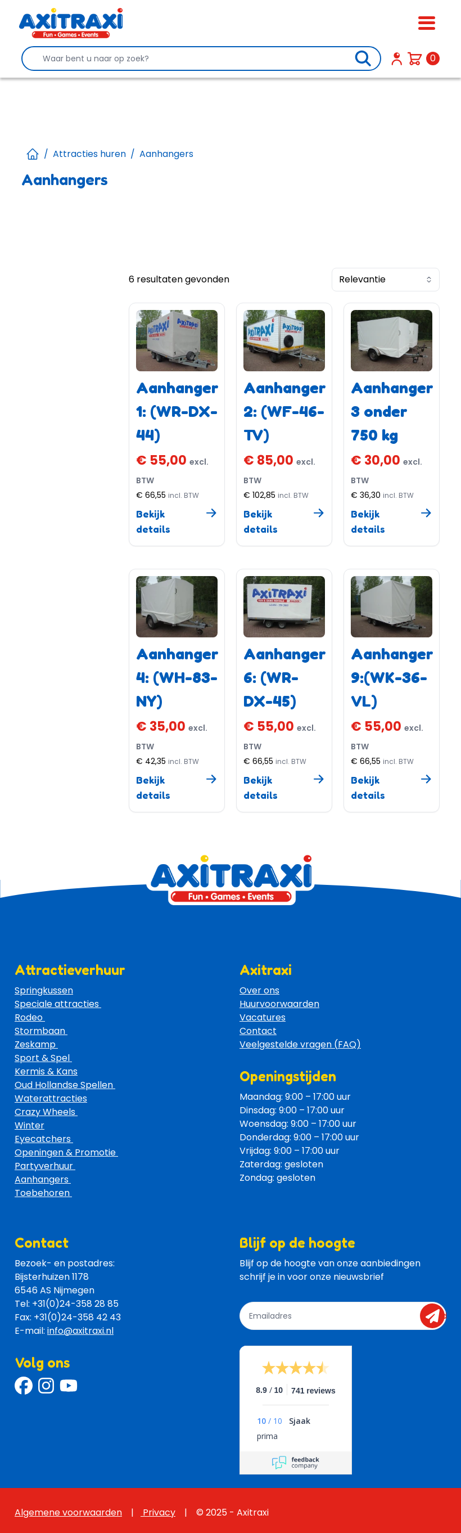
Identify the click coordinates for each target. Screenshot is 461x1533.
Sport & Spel (43, 1057)
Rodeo (30, 1017)
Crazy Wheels (46, 1111)
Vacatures (262, 1017)
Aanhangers (43, 1179)
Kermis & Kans (46, 1071)
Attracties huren (89, 153)
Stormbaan (41, 1030)
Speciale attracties (58, 1003)
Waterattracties (51, 1098)
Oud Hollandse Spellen (65, 1084)
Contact (258, 1030)
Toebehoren (43, 1192)
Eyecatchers (44, 1138)
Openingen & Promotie (66, 1152)
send (436, 1315)
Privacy (158, 1512)
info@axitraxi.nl (80, 1330)
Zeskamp (36, 1044)
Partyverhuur (45, 1165)
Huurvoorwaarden (279, 1003)
